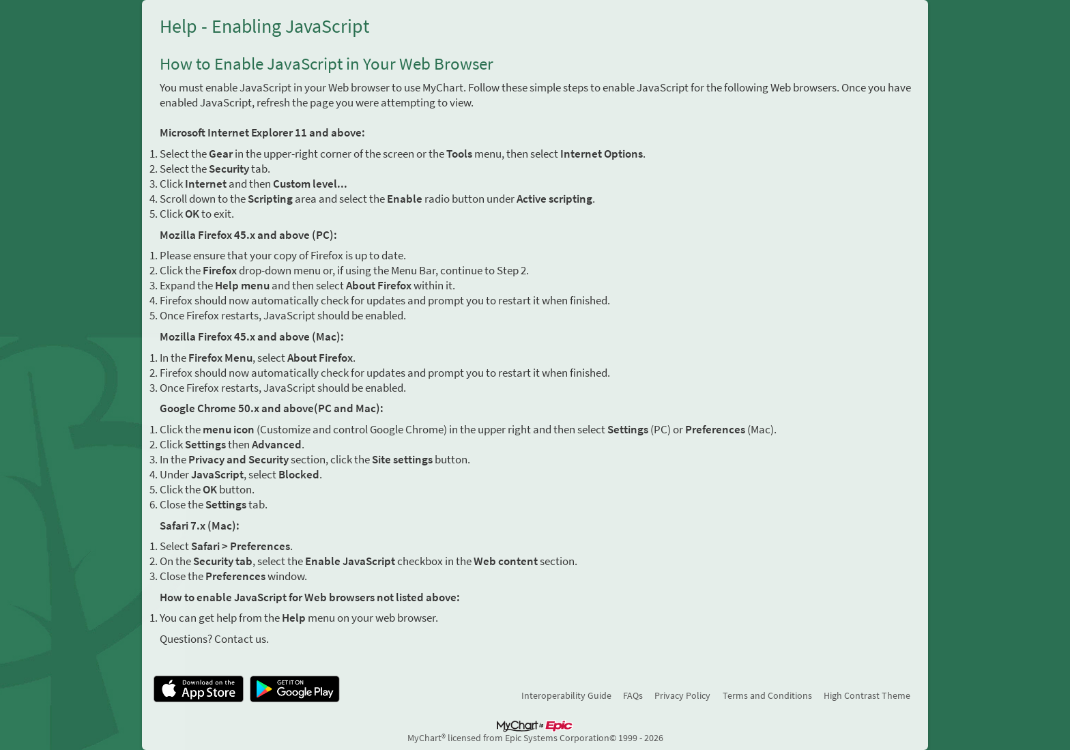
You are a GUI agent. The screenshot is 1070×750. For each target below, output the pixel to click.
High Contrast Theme (867, 695)
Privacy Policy (682, 695)
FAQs (633, 695)
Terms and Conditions (767, 695)
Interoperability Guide (566, 695)
